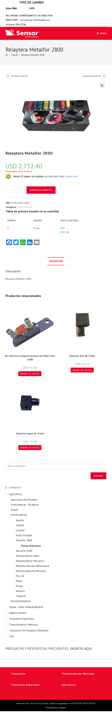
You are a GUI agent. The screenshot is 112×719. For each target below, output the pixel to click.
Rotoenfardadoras (21, 601)
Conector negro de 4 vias (30, 433)
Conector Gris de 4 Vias (82, 355)
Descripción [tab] (56, 261)
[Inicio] (7, 54)
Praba (19, 581)
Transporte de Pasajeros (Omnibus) (28, 630)
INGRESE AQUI (81, 648)
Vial (11, 636)
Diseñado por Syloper (56, 707)
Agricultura (15, 494)
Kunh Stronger (24, 535)
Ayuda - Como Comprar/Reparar (26, 607)
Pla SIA (20, 576)
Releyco (20, 591)
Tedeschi (21, 596)
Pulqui (19, 586)
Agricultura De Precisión (24, 499)
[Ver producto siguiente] (104, 76)
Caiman (20, 525)
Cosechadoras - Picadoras (25, 504)
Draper (14, 509)
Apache (20, 520)
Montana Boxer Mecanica (30, 561)
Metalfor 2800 (24, 540)
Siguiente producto (92, 76)
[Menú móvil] (100, 33)
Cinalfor (20, 530)
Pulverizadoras (19, 514)
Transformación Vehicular (23, 624)
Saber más (71, 176)
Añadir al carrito (41, 190)
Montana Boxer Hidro (27, 556)
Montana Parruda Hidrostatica (32, 566)
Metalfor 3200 (24, 550)
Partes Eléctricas (25, 207)
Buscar (98, 475)
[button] (102, 85)
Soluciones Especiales (21, 618)
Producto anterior (19, 76)
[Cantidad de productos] (15, 189)
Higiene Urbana (17, 612)
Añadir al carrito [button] (29, 373)
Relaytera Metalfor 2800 (32, 54)
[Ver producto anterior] (8, 76)
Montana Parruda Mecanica (31, 571)
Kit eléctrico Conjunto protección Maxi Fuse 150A (30, 357)
